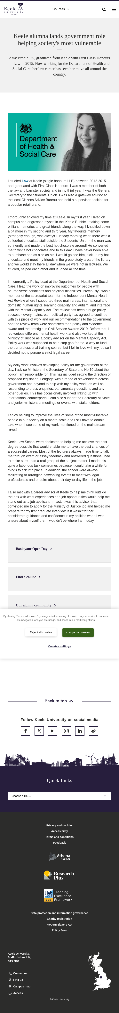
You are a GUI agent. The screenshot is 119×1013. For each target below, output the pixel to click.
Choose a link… (59, 796)
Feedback (59, 842)
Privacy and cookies (59, 825)
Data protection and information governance (59, 913)
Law (25, 181)
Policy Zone (59, 930)
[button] (104, 8)
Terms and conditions (59, 837)
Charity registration (59, 918)
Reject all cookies (41, 632)
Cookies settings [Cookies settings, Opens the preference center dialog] (59, 645)
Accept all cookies (78, 632)
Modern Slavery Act (59, 924)
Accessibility (59, 831)
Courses (61, 8)
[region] (59, 633)
